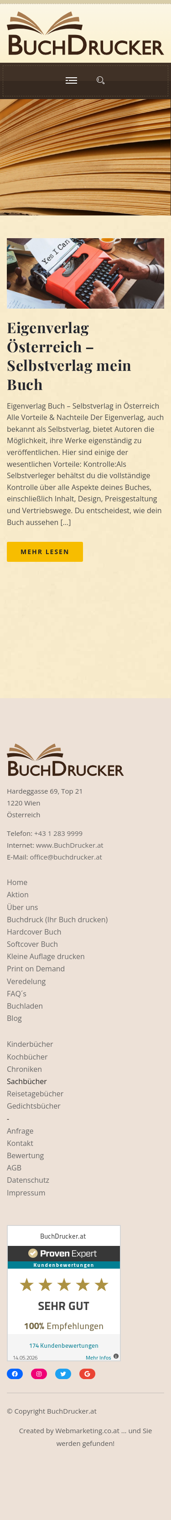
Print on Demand (36, 969)
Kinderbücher (30, 1044)
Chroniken (24, 1069)
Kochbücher (27, 1057)
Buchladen (25, 1006)
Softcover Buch (32, 944)
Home (17, 882)
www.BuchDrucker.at (70, 845)
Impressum (26, 1193)
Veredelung (26, 981)
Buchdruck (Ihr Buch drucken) (57, 920)
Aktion (18, 895)
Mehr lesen (45, 551)
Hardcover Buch (34, 932)
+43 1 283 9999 (58, 833)
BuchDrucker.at (72, 1410)
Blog (14, 1018)
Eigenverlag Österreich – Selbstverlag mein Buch (69, 355)
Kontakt (20, 1143)
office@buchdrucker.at (66, 856)
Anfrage (20, 1131)
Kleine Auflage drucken (46, 956)
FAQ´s (16, 994)
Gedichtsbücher (34, 1106)
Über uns (22, 907)
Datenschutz (28, 1180)
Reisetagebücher (35, 1094)
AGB (14, 1168)
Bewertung (25, 1155)
